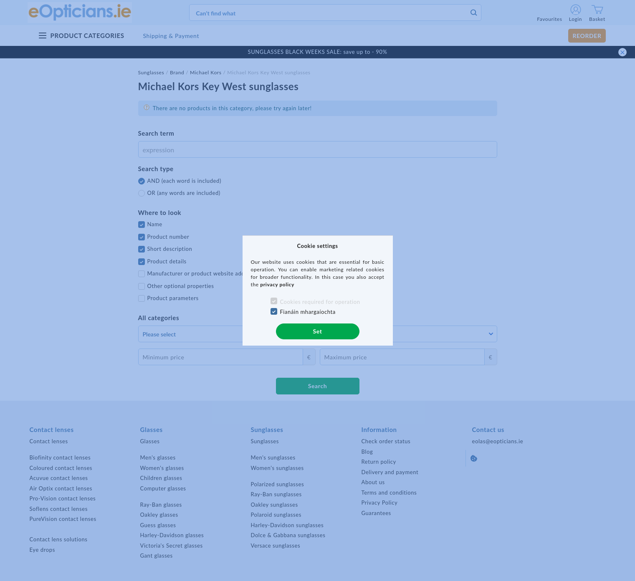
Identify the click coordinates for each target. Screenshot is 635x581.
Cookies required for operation (320, 301)
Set (317, 331)
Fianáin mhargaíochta (308, 311)
